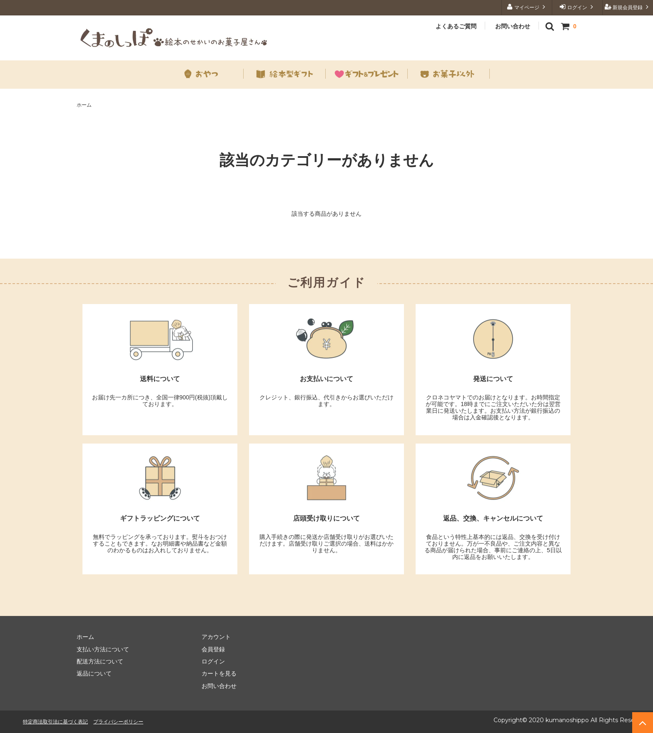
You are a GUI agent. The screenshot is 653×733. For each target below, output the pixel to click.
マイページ (527, 6)
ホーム (84, 105)
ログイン (577, 6)
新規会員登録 (628, 6)
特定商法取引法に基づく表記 (55, 721)
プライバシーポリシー (118, 721)
